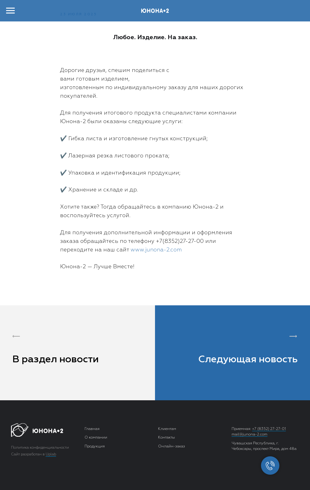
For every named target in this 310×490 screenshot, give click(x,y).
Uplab (51, 454)
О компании (96, 437)
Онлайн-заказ (171, 446)
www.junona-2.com (156, 250)
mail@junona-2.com (249, 434)
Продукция (95, 446)
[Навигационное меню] (10, 11)
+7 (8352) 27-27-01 (269, 429)
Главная (92, 429)
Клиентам (167, 429)
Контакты (166, 437)
